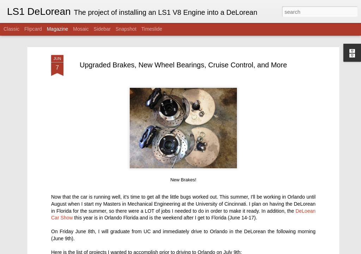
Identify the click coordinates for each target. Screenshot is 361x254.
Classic (11, 29)
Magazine (57, 29)
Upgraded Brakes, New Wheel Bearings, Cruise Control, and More (183, 63)
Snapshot (126, 29)
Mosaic (80, 29)
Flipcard (33, 29)
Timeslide (151, 29)
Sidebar (102, 29)
